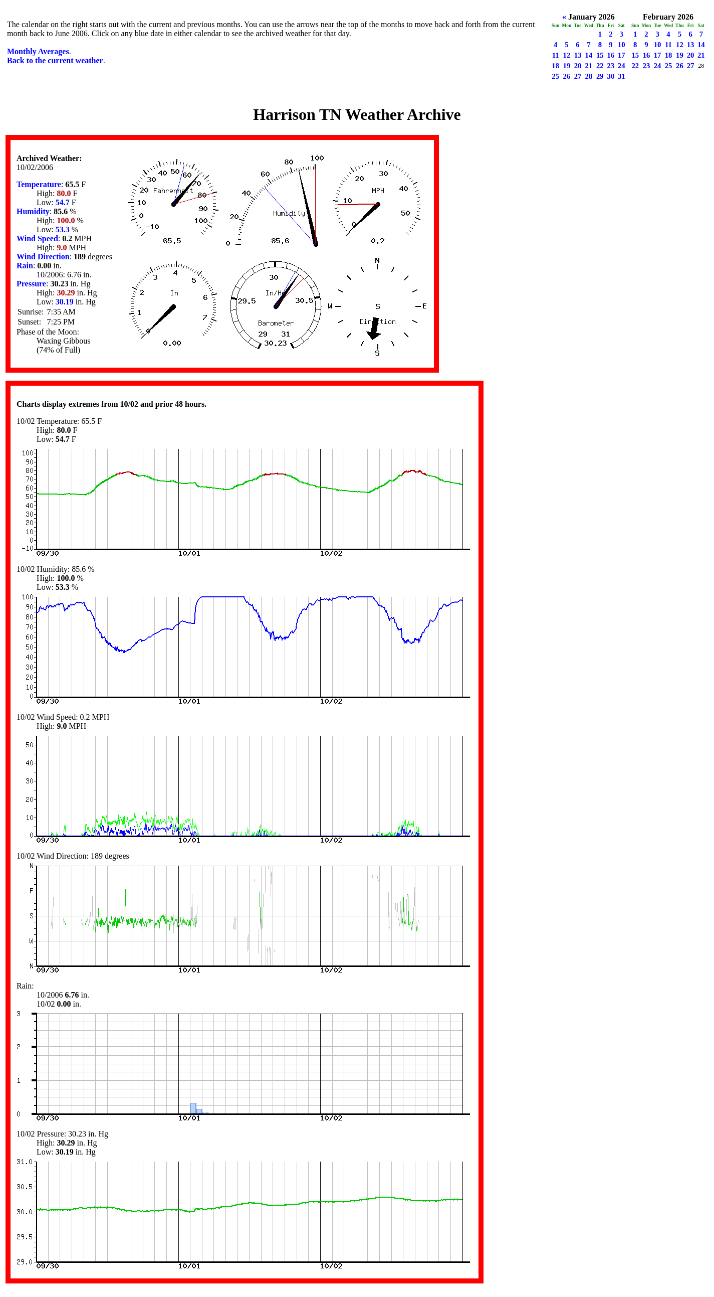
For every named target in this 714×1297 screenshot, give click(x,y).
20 (578, 66)
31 (621, 76)
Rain (25, 265)
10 (621, 45)
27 (578, 76)
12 (567, 55)
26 (567, 76)
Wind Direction (43, 256)
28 (589, 76)
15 (600, 55)
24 (621, 66)
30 (611, 76)
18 (555, 66)
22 (600, 66)
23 (611, 66)
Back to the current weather (55, 60)
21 (589, 66)
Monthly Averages (38, 51)
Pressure (31, 283)
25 (555, 76)
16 (611, 55)
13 (578, 55)
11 (555, 55)
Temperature (39, 184)
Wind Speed (37, 238)
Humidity (33, 211)
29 (600, 76)
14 (589, 55)
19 (567, 66)
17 (621, 55)
